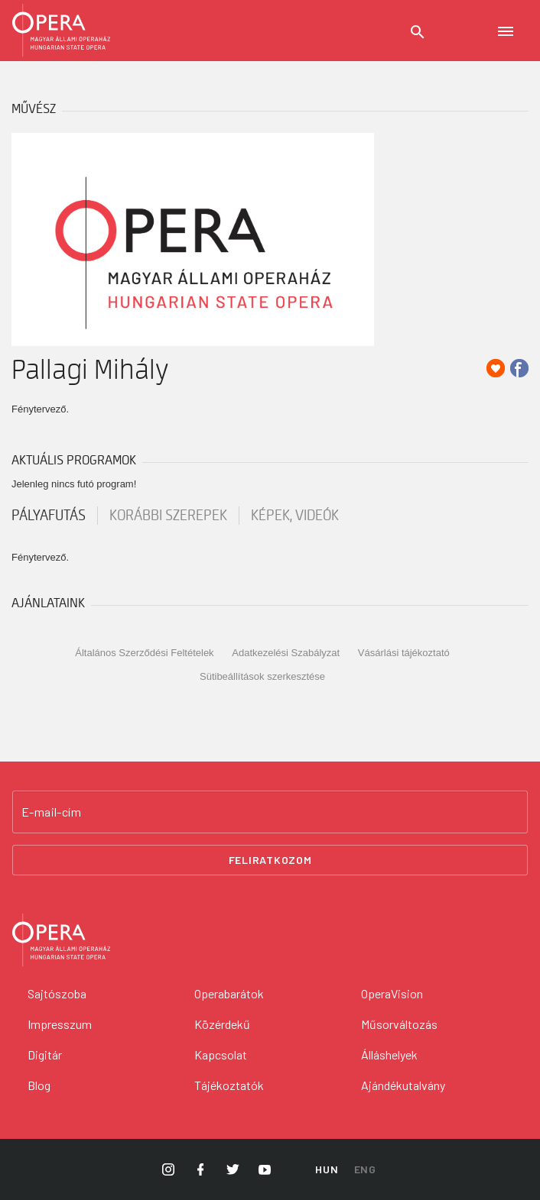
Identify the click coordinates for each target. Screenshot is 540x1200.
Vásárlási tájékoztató (404, 652)
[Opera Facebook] (200, 1169)
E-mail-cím (51, 812)
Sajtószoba (57, 993)
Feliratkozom (270, 859)
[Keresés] (417, 32)
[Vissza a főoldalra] (270, 940)
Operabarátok (229, 993)
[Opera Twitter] (232, 1169)
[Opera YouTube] (264, 1169)
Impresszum (60, 1024)
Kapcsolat (220, 1054)
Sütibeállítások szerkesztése (262, 676)
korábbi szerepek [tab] (168, 515)
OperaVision (392, 993)
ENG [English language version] (365, 1169)
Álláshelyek (389, 1054)
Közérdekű (222, 1024)
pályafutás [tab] (48, 515)
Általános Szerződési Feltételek (144, 652)
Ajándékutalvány (403, 1085)
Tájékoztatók (229, 1085)
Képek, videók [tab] (295, 515)
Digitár (45, 1054)
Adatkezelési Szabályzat (286, 652)
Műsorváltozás (399, 1024)
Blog (39, 1085)
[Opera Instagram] (168, 1169)
